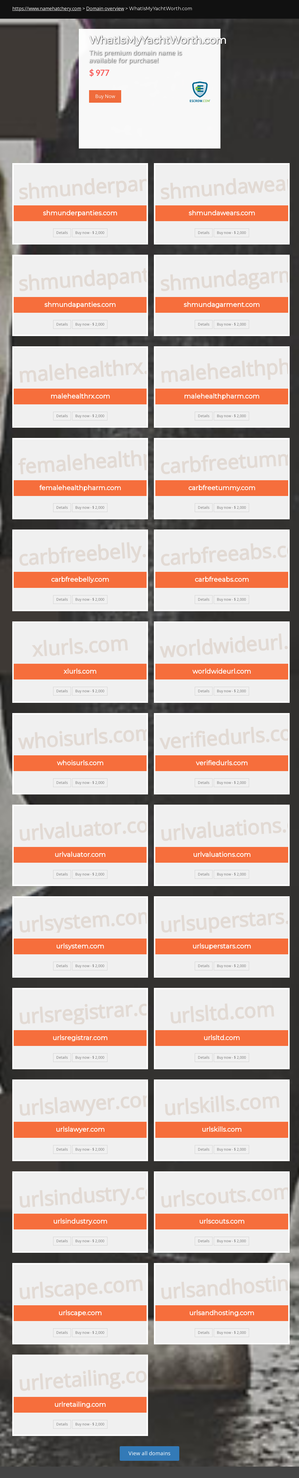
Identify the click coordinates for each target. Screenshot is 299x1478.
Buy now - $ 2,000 (89, 232)
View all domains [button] (149, 1453)
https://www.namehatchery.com (46, 8)
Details (62, 232)
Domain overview (105, 8)
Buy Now (105, 96)
